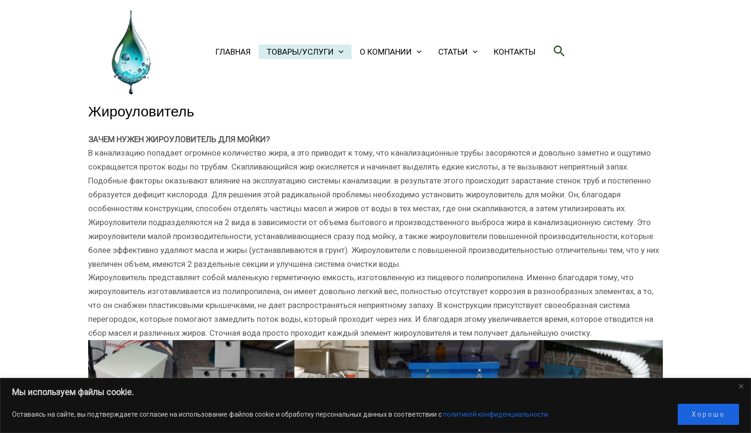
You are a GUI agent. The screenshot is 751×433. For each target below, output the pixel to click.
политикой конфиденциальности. (496, 414)
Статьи (458, 52)
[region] (375, 405)
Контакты (514, 52)
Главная (233, 52)
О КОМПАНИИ (390, 52)
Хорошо (708, 414)
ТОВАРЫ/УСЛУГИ (305, 52)
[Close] (741, 386)
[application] (338, 52)
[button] (559, 51)
